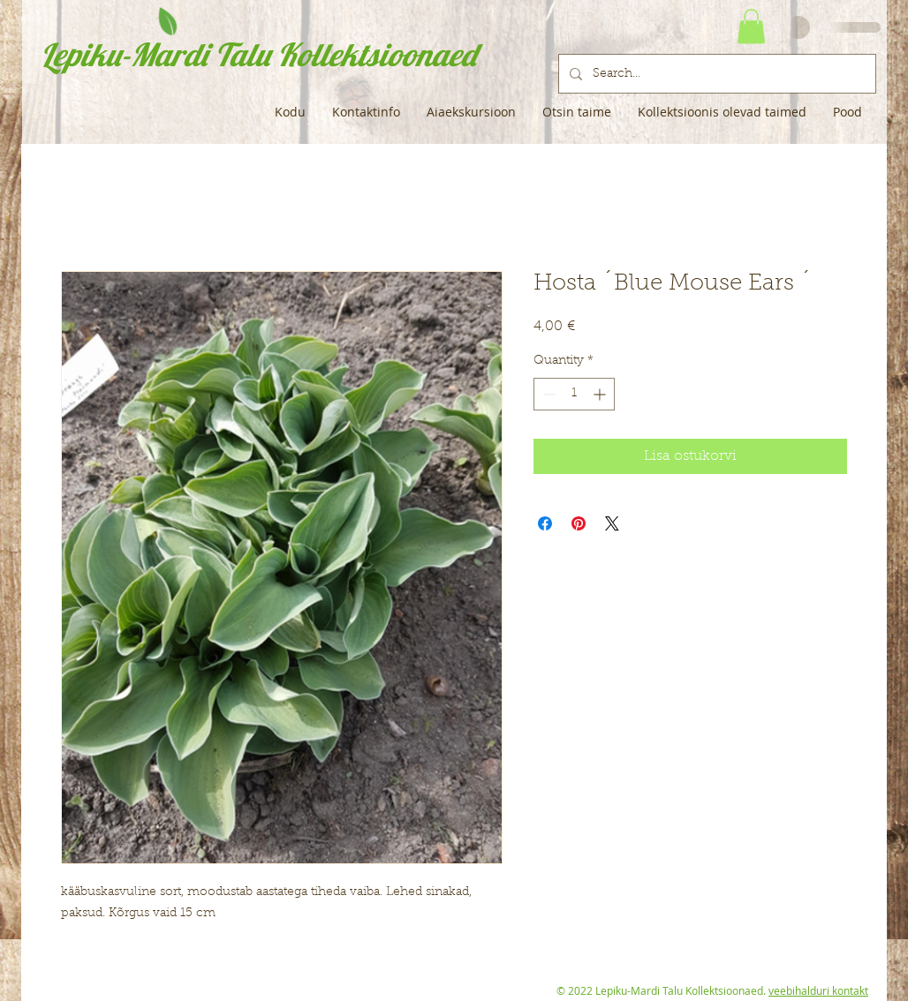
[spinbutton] (574, 394)
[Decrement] (547, 394)
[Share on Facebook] (545, 523)
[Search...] (715, 74)
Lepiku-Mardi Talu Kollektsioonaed (258, 54)
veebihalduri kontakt (818, 990)
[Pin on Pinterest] (578, 523)
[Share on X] (612, 523)
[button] (751, 26)
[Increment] (601, 394)
